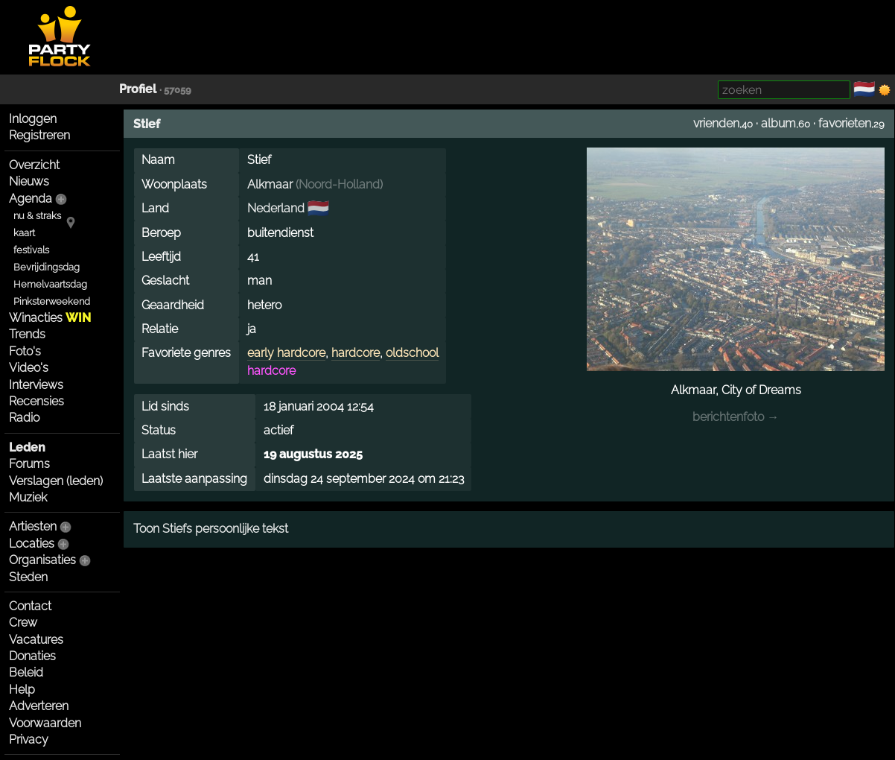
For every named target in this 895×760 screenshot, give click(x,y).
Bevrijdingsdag (46, 267)
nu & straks (37, 215)
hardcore (355, 353)
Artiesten (33, 526)
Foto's (25, 351)
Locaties (31, 543)
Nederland (276, 208)
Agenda (30, 198)
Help (22, 690)
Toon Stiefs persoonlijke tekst (210, 529)
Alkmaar (270, 184)
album (778, 123)
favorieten (844, 123)
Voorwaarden (45, 723)
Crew (23, 622)
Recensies (36, 401)
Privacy (28, 739)
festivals (31, 250)
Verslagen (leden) (56, 481)
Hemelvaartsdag (50, 284)
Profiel (137, 89)
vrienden (716, 123)
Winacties (50, 318)
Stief (146, 124)
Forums (29, 464)
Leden (27, 447)
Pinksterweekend (51, 301)
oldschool (412, 353)
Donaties (32, 656)
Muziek (28, 497)
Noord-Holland (339, 184)
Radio (24, 418)
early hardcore (286, 353)
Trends (27, 334)
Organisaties (42, 560)
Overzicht (34, 165)
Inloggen (33, 119)
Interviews (36, 385)
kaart (24, 232)
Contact (30, 606)
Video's (28, 368)
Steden (28, 577)
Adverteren (39, 706)
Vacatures (36, 640)
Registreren (39, 135)
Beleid (26, 672)
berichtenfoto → (735, 417)
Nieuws (29, 181)
